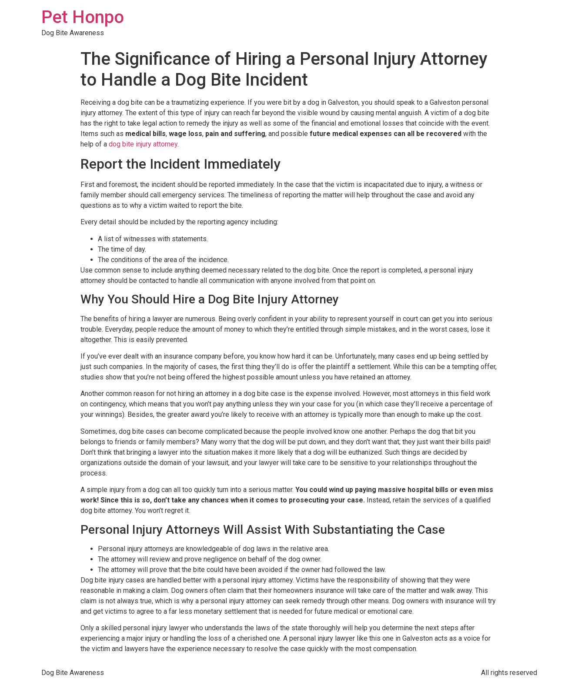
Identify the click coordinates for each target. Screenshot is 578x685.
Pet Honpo (82, 17)
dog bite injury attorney (143, 144)
